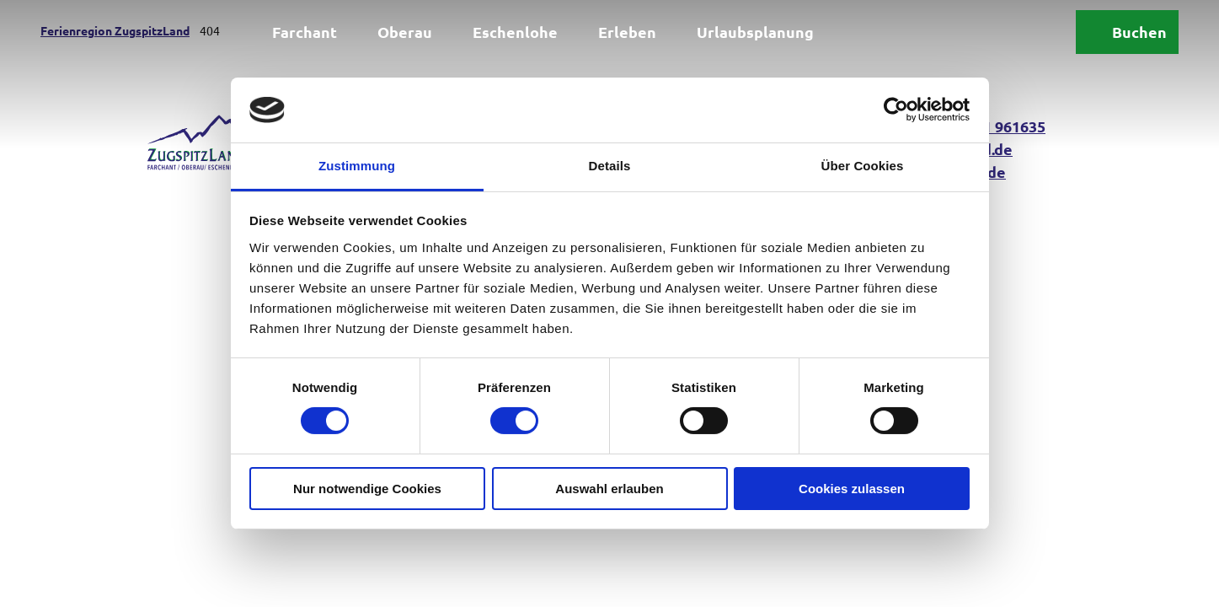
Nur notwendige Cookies (367, 488)
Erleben (627, 31)
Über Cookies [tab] (862, 165)
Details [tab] (610, 165)
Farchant (304, 31)
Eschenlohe (515, 31)
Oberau (404, 31)
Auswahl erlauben (609, 488)
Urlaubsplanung (755, 31)
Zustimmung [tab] (356, 165)
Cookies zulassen (852, 488)
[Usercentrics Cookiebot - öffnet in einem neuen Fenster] (896, 109)
